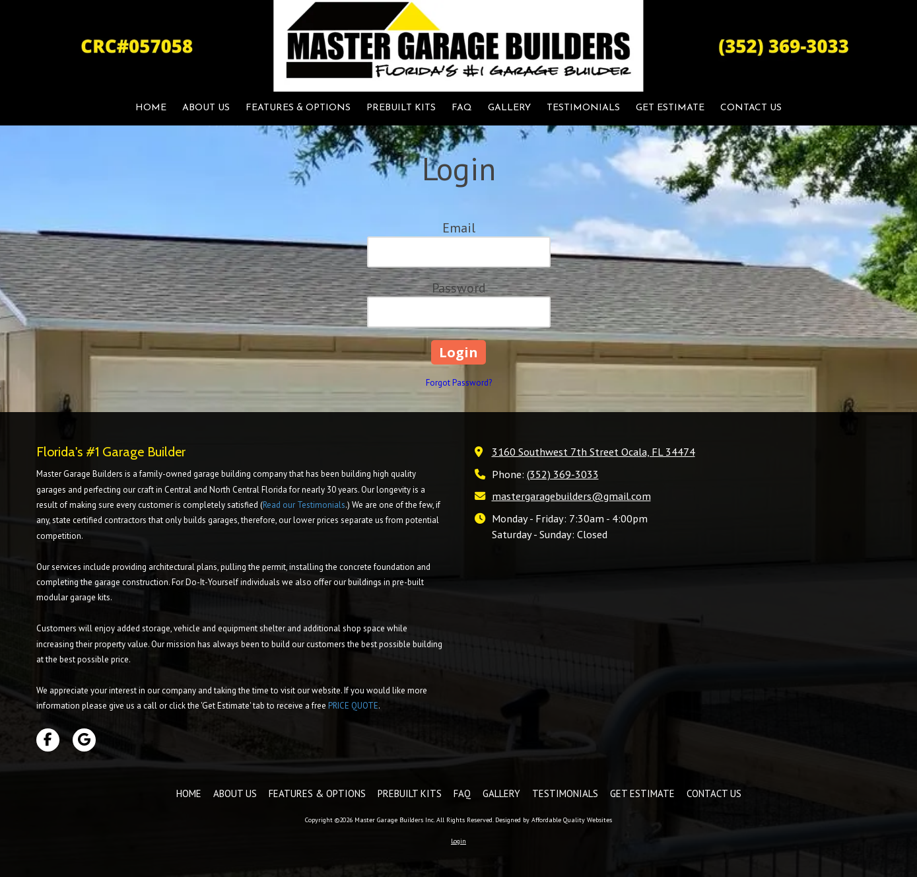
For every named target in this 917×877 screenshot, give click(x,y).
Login (458, 841)
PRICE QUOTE (353, 705)
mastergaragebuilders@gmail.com (571, 496)
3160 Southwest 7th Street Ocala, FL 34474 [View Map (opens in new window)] (593, 451)
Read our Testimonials (304, 504)
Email (458, 227)
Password (459, 288)
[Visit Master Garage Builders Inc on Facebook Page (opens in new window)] (47, 740)
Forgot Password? (459, 382)
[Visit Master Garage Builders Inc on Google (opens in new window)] (84, 740)
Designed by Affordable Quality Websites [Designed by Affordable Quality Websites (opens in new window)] (553, 820)
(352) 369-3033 (563, 474)
